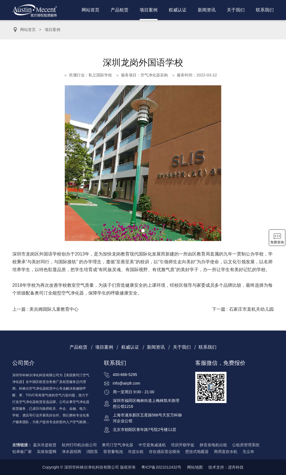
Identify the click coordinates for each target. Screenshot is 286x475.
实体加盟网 (46, 451)
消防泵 (92, 451)
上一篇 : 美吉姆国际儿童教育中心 (45, 309)
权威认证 (178, 10)
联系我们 (265, 10)
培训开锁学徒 (182, 445)
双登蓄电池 (113, 451)
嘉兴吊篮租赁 (44, 445)
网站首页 (90, 10)
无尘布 (248, 451)
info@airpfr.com (126, 383)
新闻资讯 (207, 10)
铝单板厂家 (22, 451)
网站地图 (195, 467)
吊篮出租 (136, 451)
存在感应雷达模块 (164, 451)
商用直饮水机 (225, 451)
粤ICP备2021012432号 (161, 467)
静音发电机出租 (213, 445)
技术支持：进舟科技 (226, 467)
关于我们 (236, 10)
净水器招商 (71, 451)
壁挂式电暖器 (197, 451)
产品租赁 (119, 10)
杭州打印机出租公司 (79, 445)
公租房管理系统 (245, 445)
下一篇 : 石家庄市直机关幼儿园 (243, 309)
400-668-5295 (125, 374)
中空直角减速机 (152, 445)
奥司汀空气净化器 (117, 445)
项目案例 (149, 10)
